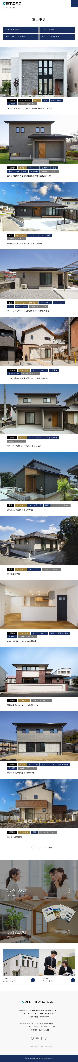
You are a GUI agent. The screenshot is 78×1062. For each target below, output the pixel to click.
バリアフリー (45, 303)
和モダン (32, 303)
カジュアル (24, 370)
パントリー (33, 168)
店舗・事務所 (25, 100)
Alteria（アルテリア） (41, 701)
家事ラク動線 (56, 100)
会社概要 (48, 1046)
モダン (36, 100)
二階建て (12, 100)
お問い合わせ (64, 3)
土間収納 (54, 370)
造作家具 (12, 104)
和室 (45, 100)
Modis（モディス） (27, 104)
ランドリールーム (36, 235)
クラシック (24, 701)
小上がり (12, 637)
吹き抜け (45, 168)
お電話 (57, 3)
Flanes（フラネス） (17, 239)
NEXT (51, 847)
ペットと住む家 (35, 505)
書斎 (25, 171)
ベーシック (20, 235)
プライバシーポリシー (34, 1046)
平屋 (10, 235)
